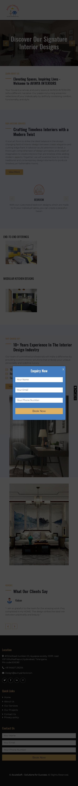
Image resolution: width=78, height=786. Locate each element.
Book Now (39, 411)
